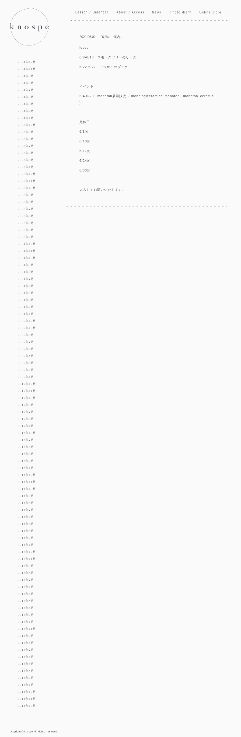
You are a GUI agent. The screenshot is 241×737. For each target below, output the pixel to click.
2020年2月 (26, 369)
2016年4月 (26, 600)
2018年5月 (26, 446)
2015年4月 (26, 670)
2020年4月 (26, 355)
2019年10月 (27, 397)
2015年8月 (26, 642)
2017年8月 (26, 502)
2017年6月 (26, 516)
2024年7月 (26, 90)
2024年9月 (26, 76)
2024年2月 (26, 111)
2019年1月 (26, 425)
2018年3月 (26, 453)
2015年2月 (26, 677)
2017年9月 (26, 495)
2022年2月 (26, 236)
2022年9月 (26, 194)
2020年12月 (27, 320)
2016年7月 (26, 579)
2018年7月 (26, 439)
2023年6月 (26, 153)
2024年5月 (26, 97)
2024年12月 (27, 62)
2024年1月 (26, 118)
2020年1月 (26, 376)
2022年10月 (27, 187)
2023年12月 (27, 125)
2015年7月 (26, 649)
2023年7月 (26, 146)
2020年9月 (26, 334)
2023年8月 (26, 139)
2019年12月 (27, 383)
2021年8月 (26, 271)
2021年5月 (26, 292)
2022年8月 (26, 201)
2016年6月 (26, 586)
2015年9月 (26, 635)
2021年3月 (26, 299)
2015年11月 (27, 628)
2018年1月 (26, 467)
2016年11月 (27, 558)
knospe (30, 26)
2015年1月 (26, 684)
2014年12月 (27, 691)
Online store (210, 12)
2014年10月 (27, 705)
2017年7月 (26, 509)
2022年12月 (27, 174)
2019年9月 (26, 404)
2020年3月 (26, 362)
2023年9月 (26, 132)
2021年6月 (26, 285)
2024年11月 (27, 69)
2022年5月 (26, 222)
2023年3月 (26, 160)
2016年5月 (26, 593)
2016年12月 (27, 551)
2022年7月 (26, 208)
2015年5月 (26, 663)
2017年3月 (26, 530)
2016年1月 (26, 621)
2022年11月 (27, 181)
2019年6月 (26, 418)
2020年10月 (27, 327)
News (157, 12)
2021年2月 (26, 306)
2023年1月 (26, 167)
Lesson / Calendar (92, 12)
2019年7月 (26, 411)
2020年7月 (26, 341)
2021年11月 (27, 250)
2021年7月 (26, 278)
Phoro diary (180, 13)
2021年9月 (26, 264)
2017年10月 (27, 488)
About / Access (130, 13)
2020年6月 (26, 348)
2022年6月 (26, 215)
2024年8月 (26, 83)
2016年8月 (26, 572)
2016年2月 (26, 614)
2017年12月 (27, 474)
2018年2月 (26, 460)
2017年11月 (27, 481)
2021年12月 (27, 243)
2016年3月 (26, 607)
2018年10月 (27, 432)
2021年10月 (27, 257)
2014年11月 (27, 698)
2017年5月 (26, 523)
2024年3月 (26, 104)
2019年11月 (27, 390)
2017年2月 (26, 537)
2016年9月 (26, 565)
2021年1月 (26, 313)
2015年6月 (26, 656)
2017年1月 (26, 544)
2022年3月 (26, 229)
